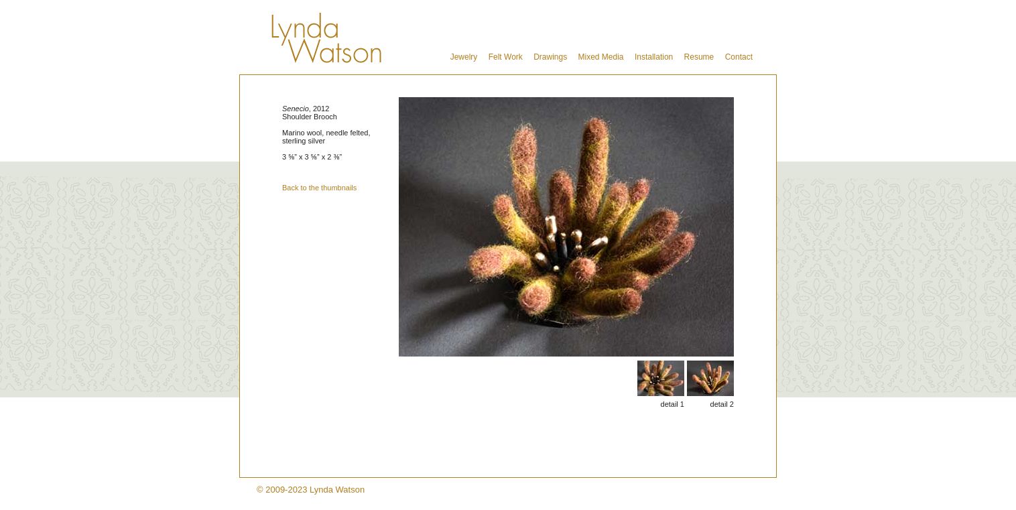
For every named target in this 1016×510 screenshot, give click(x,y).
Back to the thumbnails (319, 188)
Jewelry (464, 57)
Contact (739, 57)
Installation (654, 57)
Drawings (550, 57)
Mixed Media (601, 57)
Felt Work (506, 57)
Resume (699, 57)
